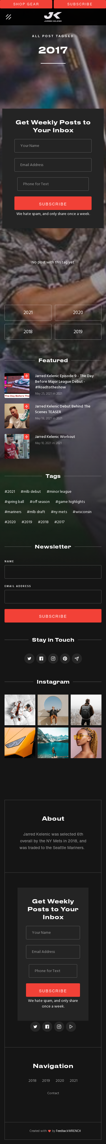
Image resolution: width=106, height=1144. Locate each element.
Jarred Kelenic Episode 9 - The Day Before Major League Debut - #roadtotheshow (64, 381)
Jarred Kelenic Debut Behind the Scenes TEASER (62, 409)
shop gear (26, 4)
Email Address (18, 586)
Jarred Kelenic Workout (55, 437)
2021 (59, 393)
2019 (46, 1081)
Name (9, 562)
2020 (60, 1081)
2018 (32, 1081)
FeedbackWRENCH (68, 1131)
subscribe (80, 4)
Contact (53, 1093)
